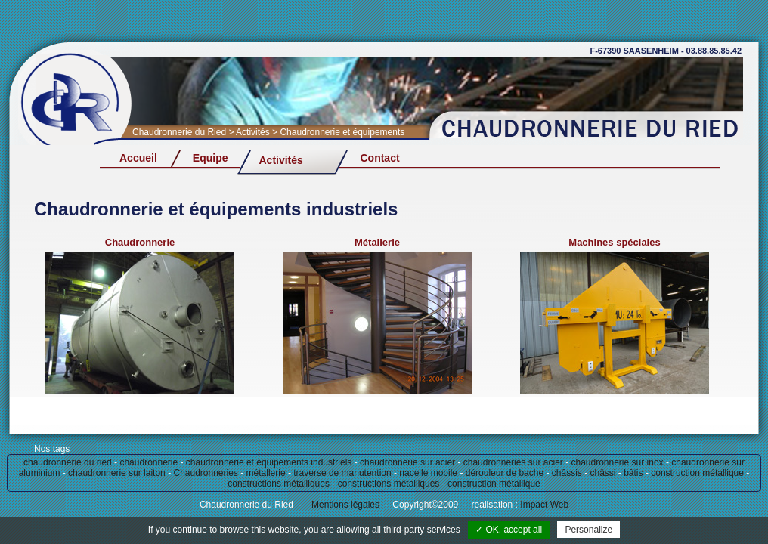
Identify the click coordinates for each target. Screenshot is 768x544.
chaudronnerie (148, 462)
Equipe (210, 158)
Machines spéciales (614, 242)
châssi (603, 473)
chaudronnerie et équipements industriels (268, 462)
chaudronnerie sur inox (617, 462)
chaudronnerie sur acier (407, 462)
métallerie (266, 473)
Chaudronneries (205, 473)
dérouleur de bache (504, 473)
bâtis (633, 473)
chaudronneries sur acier (513, 462)
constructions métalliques (279, 483)
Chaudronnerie (140, 242)
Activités (280, 160)
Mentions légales (345, 504)
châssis (567, 473)
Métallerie (377, 242)
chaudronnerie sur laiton (117, 473)
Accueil (138, 158)
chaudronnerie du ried (67, 462)
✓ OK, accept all (508, 529)
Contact (379, 158)
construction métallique (697, 473)
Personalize (588, 529)
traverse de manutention (342, 473)
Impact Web (543, 504)
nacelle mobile (428, 473)
